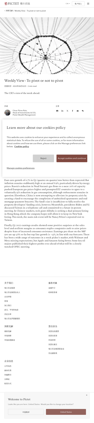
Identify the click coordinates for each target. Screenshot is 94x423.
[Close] (87, 395)
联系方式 (7, 383)
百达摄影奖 (52, 353)
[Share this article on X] (67, 110)
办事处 (7, 379)
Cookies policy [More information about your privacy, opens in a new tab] (21, 146)
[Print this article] (57, 110)
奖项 (6, 301)
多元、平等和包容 (11, 310)
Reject (43, 158)
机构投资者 (52, 292)
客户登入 (78, 3)
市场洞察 (7, 335)
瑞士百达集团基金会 (56, 349)
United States (66, 412)
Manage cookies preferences (21, 168)
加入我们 (7, 305)
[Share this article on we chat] (82, 110)
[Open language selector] (68, 3)
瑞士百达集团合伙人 (12, 292)
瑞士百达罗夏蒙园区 (12, 318)
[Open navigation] (88, 3)
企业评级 (7, 296)
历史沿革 (7, 314)
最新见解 (7, 331)
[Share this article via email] (77, 110)
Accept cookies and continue (72, 158)
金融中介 (51, 288)
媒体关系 (7, 370)
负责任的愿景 (53, 331)
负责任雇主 (52, 344)
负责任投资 (52, 335)
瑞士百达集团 (9, 288)
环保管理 (51, 340)
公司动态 (7, 366)
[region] (47, 148)
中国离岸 (25, 412)
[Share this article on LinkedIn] (62, 110)
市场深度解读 (9, 340)
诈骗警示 (7, 375)
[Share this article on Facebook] (72, 110)
